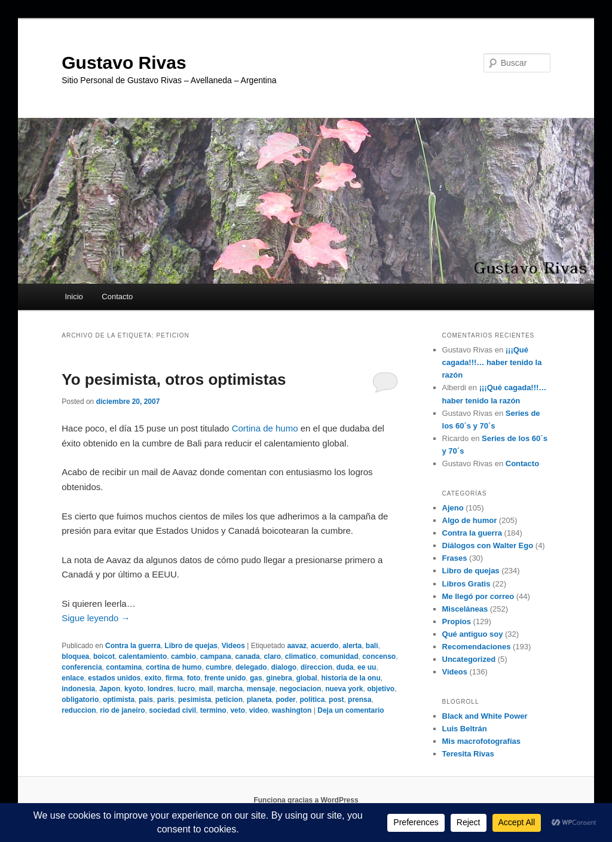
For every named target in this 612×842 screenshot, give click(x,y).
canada (247, 656)
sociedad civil (172, 710)
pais (146, 699)
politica (312, 699)
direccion (316, 667)
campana (215, 656)
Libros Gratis (466, 583)
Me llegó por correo (478, 596)
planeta (259, 699)
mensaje (261, 689)
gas (256, 678)
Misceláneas (465, 608)
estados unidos (114, 678)
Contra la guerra (133, 646)
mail (206, 689)
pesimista (194, 699)
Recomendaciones (476, 646)
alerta (352, 646)
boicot (104, 656)
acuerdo (325, 646)
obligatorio (80, 699)
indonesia (78, 689)
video (258, 710)
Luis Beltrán (464, 728)
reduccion (79, 710)
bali (372, 646)
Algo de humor (469, 520)
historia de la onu (350, 678)
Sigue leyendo (96, 618)
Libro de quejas (191, 646)
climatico (300, 656)
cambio (183, 656)
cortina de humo (173, 667)
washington (292, 710)
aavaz (297, 646)
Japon (109, 689)
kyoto (133, 689)
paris (166, 699)
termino (213, 710)
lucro (186, 689)
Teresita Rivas (468, 753)
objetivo (380, 689)
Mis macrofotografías (481, 741)
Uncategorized (469, 659)
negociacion (300, 689)
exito (153, 678)
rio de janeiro (122, 710)
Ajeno (453, 507)
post (336, 699)
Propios (456, 621)
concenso (379, 656)
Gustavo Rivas (124, 62)
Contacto (117, 296)
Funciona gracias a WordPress (305, 800)
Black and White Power (485, 716)
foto (194, 678)
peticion (229, 699)
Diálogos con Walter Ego (488, 545)
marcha (230, 689)
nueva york (344, 689)
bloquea (75, 656)
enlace (73, 678)
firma (174, 678)
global (306, 678)
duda (345, 667)
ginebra (279, 678)
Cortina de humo (265, 428)
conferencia (82, 667)
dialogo (283, 667)
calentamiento (143, 656)
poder (285, 699)
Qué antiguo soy (472, 634)
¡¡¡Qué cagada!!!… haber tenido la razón (492, 362)
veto (237, 710)
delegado (251, 667)
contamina (124, 667)
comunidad (339, 656)
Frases (454, 558)
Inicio (73, 296)
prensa (359, 699)
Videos (233, 646)
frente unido (225, 678)
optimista (118, 699)
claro (272, 656)
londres (160, 689)
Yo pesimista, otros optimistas (174, 379)
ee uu (366, 667)
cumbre (218, 667)
